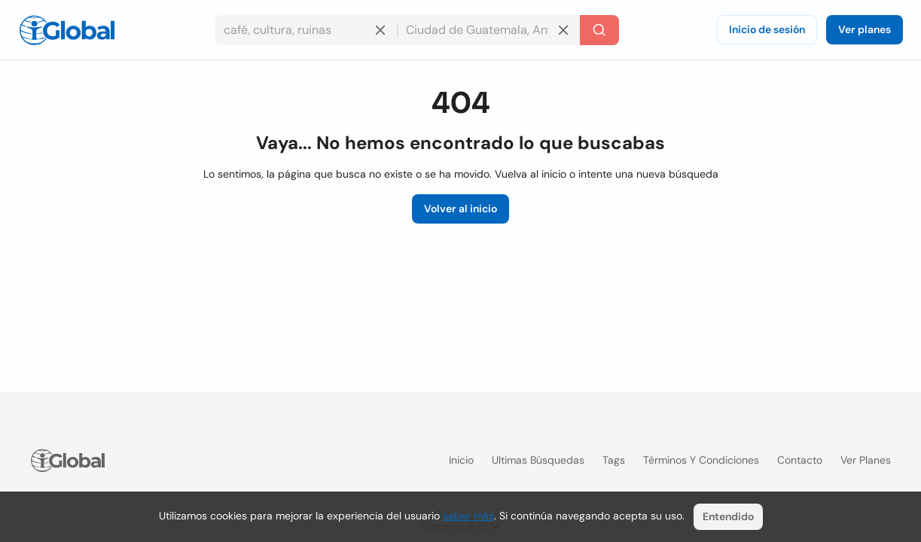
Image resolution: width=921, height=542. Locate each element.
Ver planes (864, 29)
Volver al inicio (460, 208)
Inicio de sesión (767, 29)
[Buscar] (599, 30)
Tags (613, 460)
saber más (468, 515)
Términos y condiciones (701, 460)
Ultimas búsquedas (538, 460)
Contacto (799, 460)
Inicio (461, 460)
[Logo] (67, 30)
